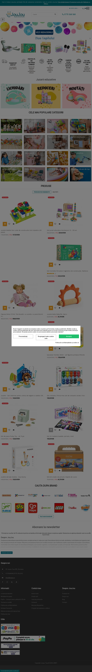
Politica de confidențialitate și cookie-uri (67, 342)
